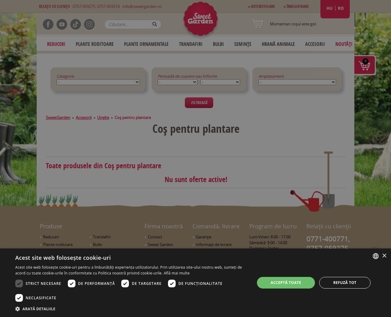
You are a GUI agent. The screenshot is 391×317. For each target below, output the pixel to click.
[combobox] (376, 256)
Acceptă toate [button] (286, 282)
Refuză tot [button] (344, 282)
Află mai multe (177, 273)
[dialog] (195, 282)
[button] (131, 308)
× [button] (384, 256)
